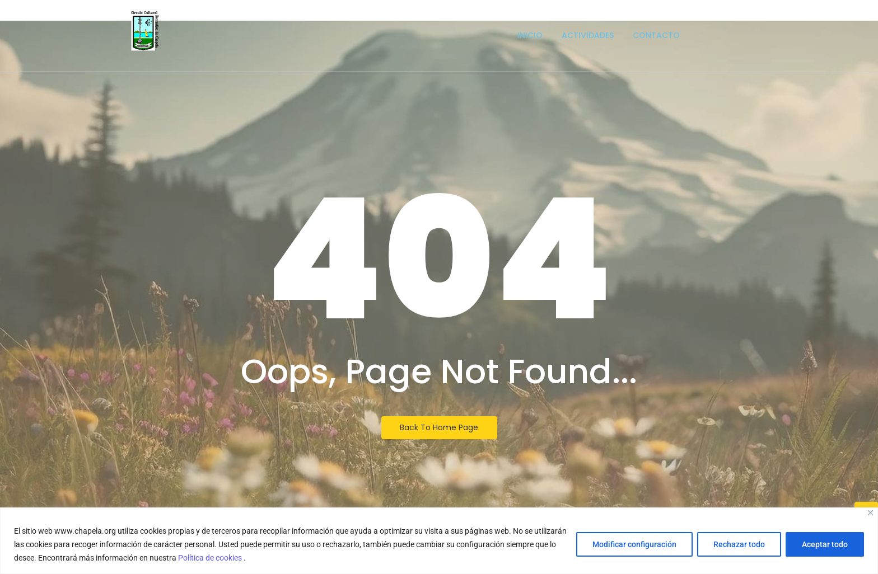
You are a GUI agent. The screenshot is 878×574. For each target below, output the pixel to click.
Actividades (588, 35)
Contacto (656, 35)
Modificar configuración (634, 544)
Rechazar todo (739, 544)
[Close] (870, 512)
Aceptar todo (825, 544)
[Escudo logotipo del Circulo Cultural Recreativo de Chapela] (145, 31)
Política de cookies (211, 557)
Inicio (530, 35)
